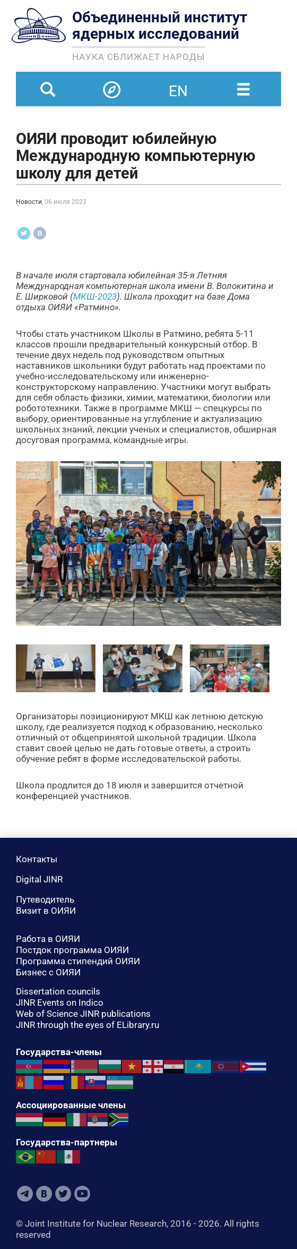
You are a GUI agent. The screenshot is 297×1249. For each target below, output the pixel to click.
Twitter (63, 1193)
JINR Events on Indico (59, 1002)
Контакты (36, 859)
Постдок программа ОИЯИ (72, 950)
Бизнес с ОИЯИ (48, 972)
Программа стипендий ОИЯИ (78, 961)
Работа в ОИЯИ (48, 938)
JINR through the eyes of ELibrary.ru (87, 1024)
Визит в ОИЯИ (46, 910)
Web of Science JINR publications (83, 1013)
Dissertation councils (58, 991)
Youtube (82, 1193)
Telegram (24, 1193)
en (178, 84)
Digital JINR (39, 879)
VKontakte (44, 1193)
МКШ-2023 (95, 296)
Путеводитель (45, 899)
